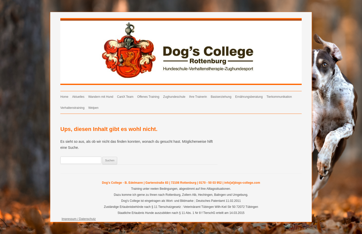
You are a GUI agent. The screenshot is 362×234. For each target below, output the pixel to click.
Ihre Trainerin (198, 97)
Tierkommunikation (279, 97)
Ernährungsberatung (248, 97)
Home (64, 97)
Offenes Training (148, 97)
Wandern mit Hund (100, 97)
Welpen (93, 108)
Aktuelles (78, 97)
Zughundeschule (174, 97)
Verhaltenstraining (72, 108)
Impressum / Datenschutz (79, 219)
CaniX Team (125, 97)
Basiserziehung (221, 97)
